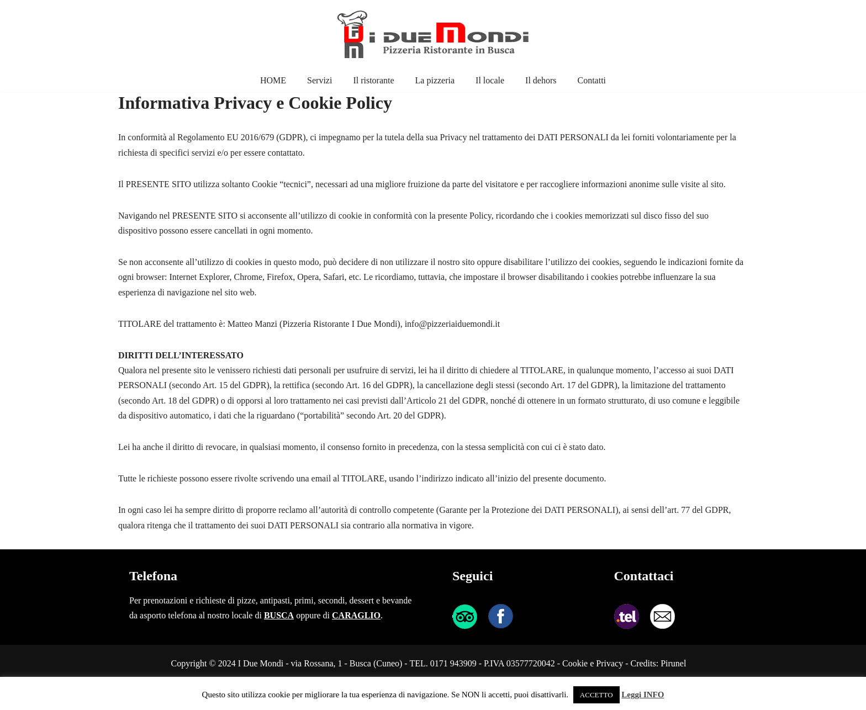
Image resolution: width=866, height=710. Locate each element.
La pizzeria (435, 80)
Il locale (490, 80)
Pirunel (673, 663)
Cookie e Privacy (592, 663)
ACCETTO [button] (596, 695)
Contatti (591, 80)
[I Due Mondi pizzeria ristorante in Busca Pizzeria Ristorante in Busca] (433, 34)
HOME (273, 80)
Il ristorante (373, 80)
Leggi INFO (642, 694)
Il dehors (540, 80)
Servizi (319, 80)
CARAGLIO (356, 615)
